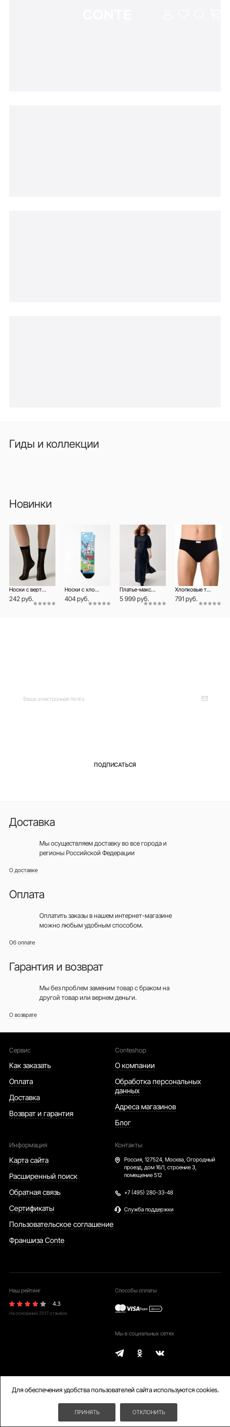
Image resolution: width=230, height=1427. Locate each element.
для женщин (63, 731)
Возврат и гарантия (41, 1113)
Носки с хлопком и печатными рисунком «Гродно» (83, 589)
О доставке (23, 870)
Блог (123, 1122)
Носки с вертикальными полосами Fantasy (27, 589)
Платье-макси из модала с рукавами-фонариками (138, 589)
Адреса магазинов (145, 1106)
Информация (28, 1145)
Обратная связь (34, 1192)
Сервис (20, 1050)
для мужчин (174, 731)
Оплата (21, 1081)
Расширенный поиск (43, 1176)
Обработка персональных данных (158, 1086)
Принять (87, 1412)
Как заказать (30, 1065)
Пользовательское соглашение (61, 1224)
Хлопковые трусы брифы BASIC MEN (193, 589)
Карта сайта (29, 1160)
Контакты (128, 1145)
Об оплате (22, 942)
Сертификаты (31, 1208)
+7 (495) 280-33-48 (148, 1192)
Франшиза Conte (37, 1240)
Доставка (24, 1097)
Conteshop (130, 1050)
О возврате (23, 1014)
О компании (135, 1065)
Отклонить (148, 1412)
